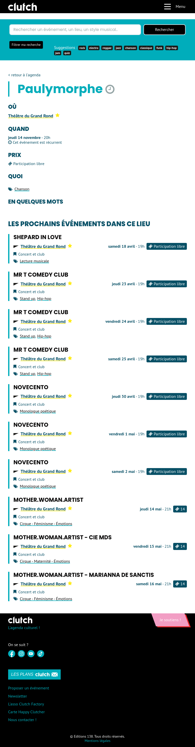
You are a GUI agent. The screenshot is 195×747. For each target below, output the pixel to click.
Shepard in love (37, 237)
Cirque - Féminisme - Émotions (46, 523)
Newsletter (17, 696)
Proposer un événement (28, 688)
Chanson (21, 188)
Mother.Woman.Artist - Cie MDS (62, 537)
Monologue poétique (38, 411)
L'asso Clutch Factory (26, 703)
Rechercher (164, 29)
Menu (174, 7)
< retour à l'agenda (24, 75)
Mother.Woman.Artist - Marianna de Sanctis (83, 575)
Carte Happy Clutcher (26, 711)
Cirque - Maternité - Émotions (45, 561)
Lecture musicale (34, 260)
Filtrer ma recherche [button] (26, 45)
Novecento (30, 388)
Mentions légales (97, 740)
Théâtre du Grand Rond (34, 116)
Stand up (27, 298)
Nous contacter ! (22, 719)
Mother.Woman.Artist (48, 500)
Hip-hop (44, 298)
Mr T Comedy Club (40, 275)
